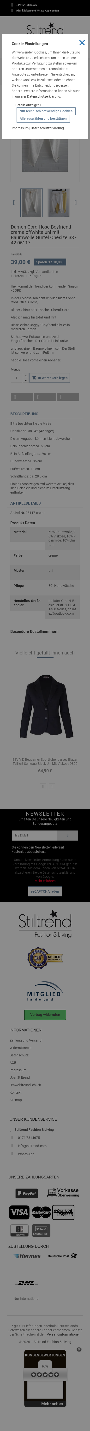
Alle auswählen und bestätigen (43, 118)
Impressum (20, 128)
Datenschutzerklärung (43, 96)
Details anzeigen (28, 105)
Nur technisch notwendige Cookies (46, 111)
